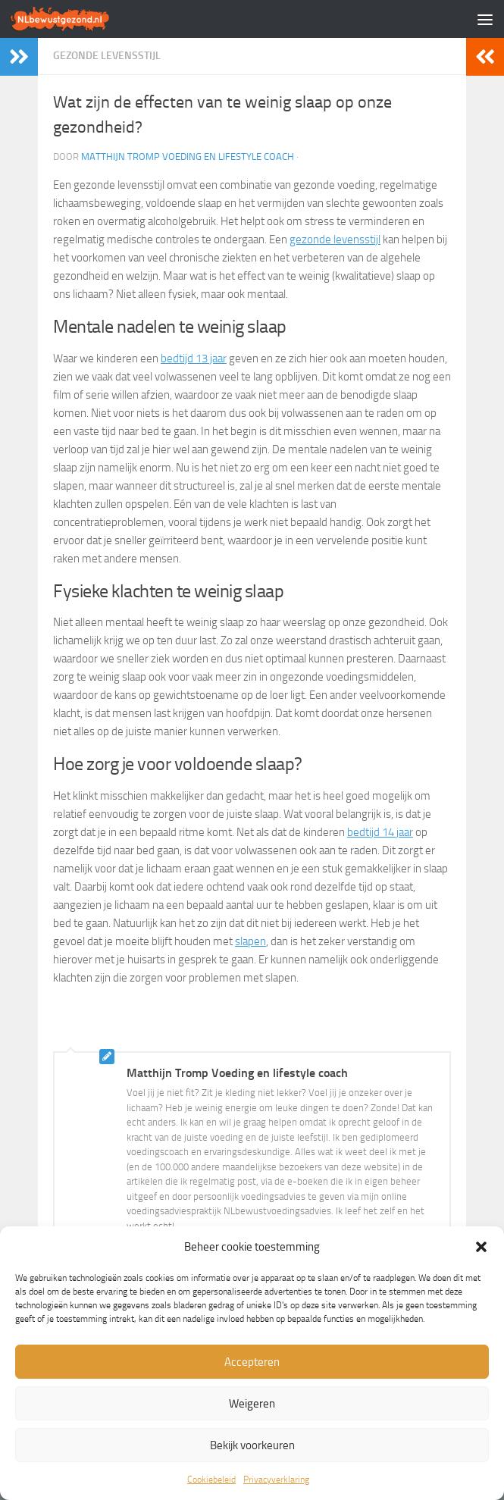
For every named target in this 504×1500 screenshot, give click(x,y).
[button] (481, 1246)
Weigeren (252, 1404)
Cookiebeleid (211, 1479)
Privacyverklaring (276, 1479)
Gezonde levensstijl (107, 55)
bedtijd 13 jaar (194, 358)
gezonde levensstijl (335, 239)
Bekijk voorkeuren (252, 1445)
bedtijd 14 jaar (380, 832)
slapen (250, 941)
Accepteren (252, 1362)
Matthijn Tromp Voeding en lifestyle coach (187, 156)
